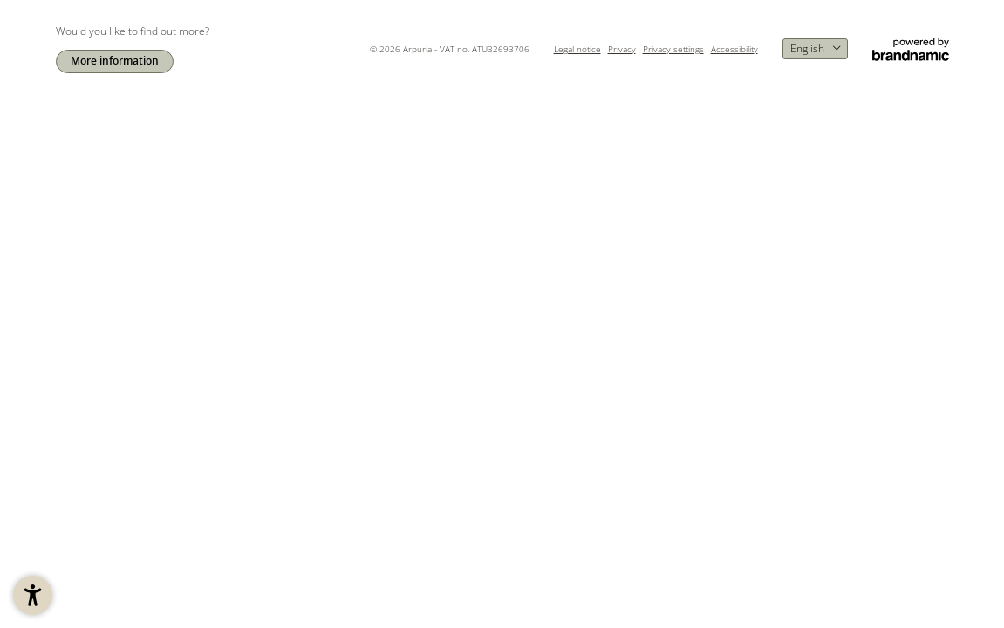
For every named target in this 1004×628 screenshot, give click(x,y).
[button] (32, 595)
